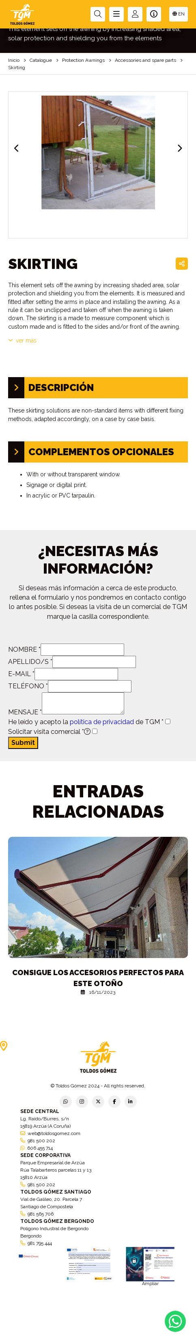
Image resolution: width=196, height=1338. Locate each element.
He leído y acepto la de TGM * (86, 722)
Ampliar (150, 1283)
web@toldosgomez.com (54, 1133)
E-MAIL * (21, 674)
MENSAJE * (25, 712)
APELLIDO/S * (30, 662)
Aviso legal (98, 1330)
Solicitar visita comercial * (49, 732)
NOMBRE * (24, 649)
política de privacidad (102, 722)
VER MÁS (22, 340)
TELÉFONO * (28, 686)
